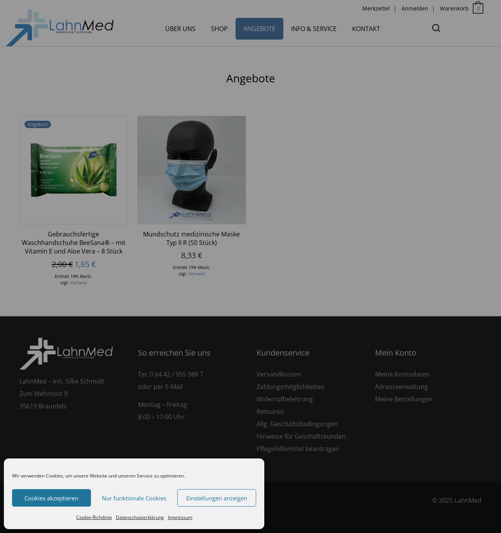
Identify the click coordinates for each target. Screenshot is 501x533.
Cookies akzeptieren (51, 498)
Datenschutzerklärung (140, 517)
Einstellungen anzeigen (216, 498)
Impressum (180, 517)
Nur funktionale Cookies (134, 498)
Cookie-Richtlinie (94, 517)
